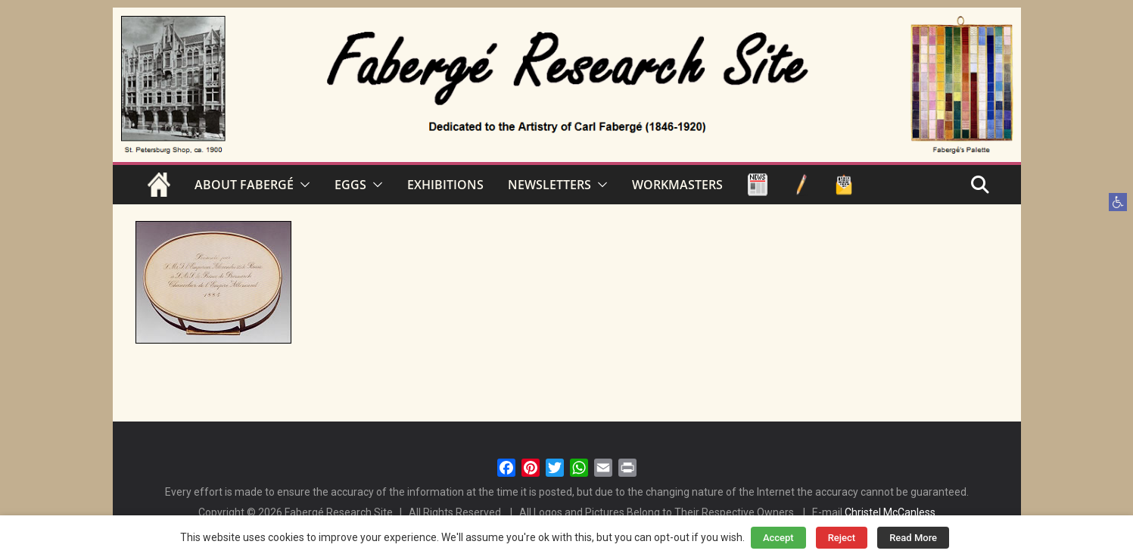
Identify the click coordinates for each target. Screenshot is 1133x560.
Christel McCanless (890, 512)
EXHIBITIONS (445, 184)
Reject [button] (842, 537)
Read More (913, 537)
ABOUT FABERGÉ (244, 184)
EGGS (350, 184)
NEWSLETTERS (549, 184)
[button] (1118, 202)
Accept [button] (778, 537)
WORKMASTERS (677, 184)
